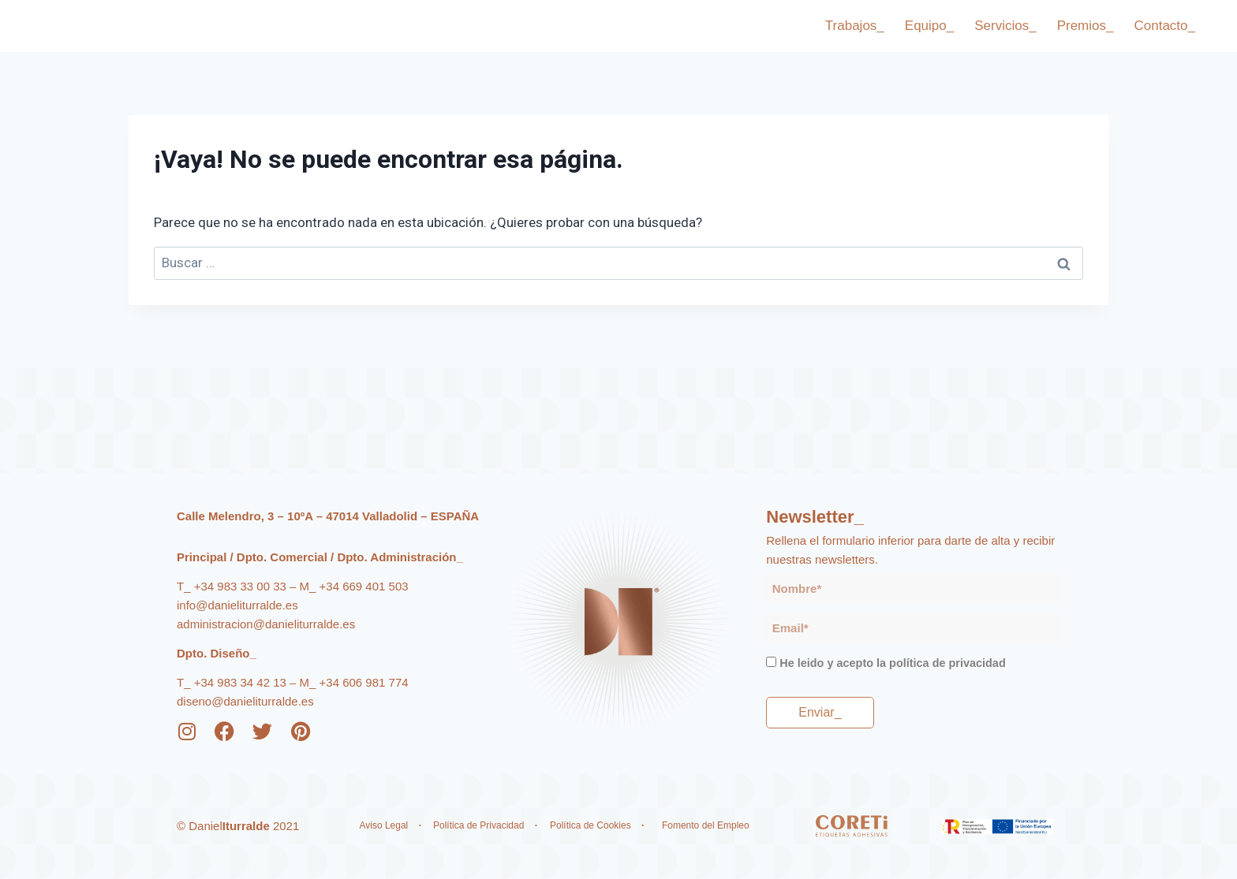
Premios (1085, 26)
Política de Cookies (590, 825)
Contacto (1164, 26)
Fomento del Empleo (707, 825)
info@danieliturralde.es (237, 605)
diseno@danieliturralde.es (245, 701)
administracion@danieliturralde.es (266, 624)
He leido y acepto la (892, 663)
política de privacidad (947, 663)
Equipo (929, 26)
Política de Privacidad (480, 825)
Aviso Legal (383, 825)
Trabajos (854, 26)
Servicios (1005, 26)
